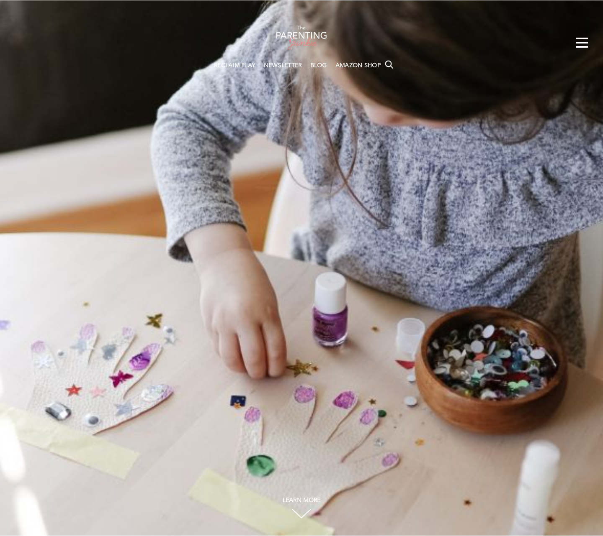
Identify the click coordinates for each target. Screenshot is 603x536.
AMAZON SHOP (358, 66)
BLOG (318, 66)
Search (389, 64)
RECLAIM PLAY (234, 66)
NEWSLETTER (283, 66)
